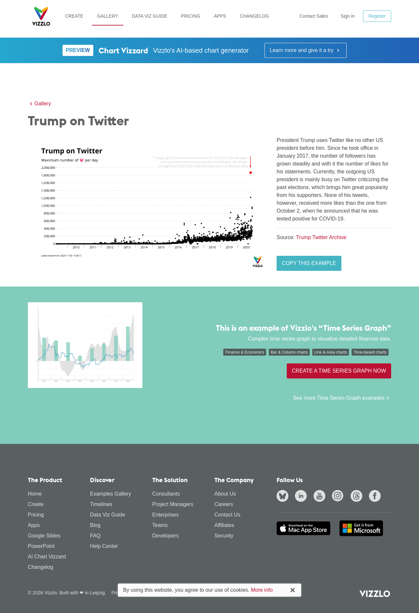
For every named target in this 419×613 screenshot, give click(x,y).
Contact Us (227, 514)
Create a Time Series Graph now (339, 371)
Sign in (348, 16)
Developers (165, 535)
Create (74, 16)
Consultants (166, 494)
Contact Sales (314, 16)
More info (262, 590)
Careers (223, 504)
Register (377, 16)
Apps (220, 16)
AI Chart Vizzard (47, 556)
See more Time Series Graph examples (342, 398)
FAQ (95, 535)
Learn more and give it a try (305, 50)
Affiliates (224, 525)
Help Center (104, 546)
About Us (225, 494)
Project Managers (172, 504)
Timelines (101, 504)
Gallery (107, 16)
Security (223, 535)
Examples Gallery (110, 494)
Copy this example (309, 263)
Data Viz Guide (149, 16)
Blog (95, 525)
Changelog (254, 16)
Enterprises (165, 514)
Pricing (190, 16)
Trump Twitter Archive (321, 237)
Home (35, 494)
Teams (160, 525)
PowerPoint (41, 546)
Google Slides (44, 535)
